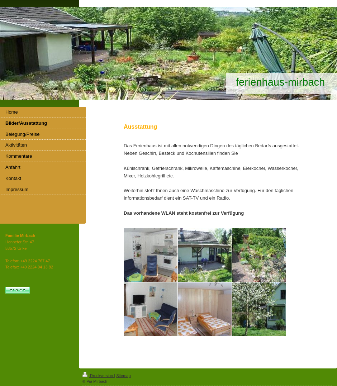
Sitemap (123, 375)
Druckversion (98, 375)
